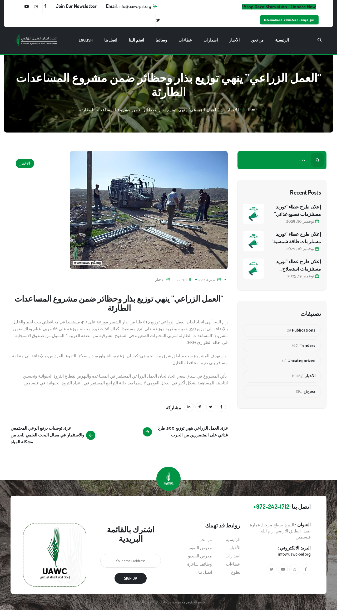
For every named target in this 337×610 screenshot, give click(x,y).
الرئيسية (282, 40)
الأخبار (234, 40)
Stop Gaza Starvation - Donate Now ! (279, 6)
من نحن (257, 40)
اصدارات (211, 40)
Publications (303, 330)
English (86, 40)
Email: (128, 6)
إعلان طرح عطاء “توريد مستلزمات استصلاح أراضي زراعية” (298, 265)
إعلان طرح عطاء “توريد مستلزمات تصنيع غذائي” (297, 210)
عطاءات (185, 40)
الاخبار (25, 163)
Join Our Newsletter (76, 6)
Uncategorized (301, 361)
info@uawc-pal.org (294, 554)
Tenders (307, 345)
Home (252, 110)
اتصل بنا (110, 40)
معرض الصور (200, 548)
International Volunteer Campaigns (289, 20)
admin (182, 280)
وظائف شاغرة (199, 564)
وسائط (161, 40)
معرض (309, 391)
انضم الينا (136, 40)
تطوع (235, 572)
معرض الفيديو (200, 556)
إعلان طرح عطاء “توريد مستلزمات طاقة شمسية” (296, 237)
